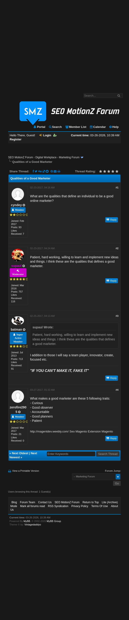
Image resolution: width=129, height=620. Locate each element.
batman (16, 329)
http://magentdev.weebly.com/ (49, 431)
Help (114, 127)
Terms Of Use (99, 506)
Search (55, 127)
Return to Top (91, 502)
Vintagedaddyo (32, 524)
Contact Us (45, 502)
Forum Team (27, 502)
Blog (14, 502)
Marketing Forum (69, 157)
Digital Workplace (45, 157)
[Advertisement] (42, 44)
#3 (117, 316)
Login (45, 135)
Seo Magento (78, 431)
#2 (117, 248)
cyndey (16, 205)
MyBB (27, 521)
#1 (117, 187)
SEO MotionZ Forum (20, 157)
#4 (117, 389)
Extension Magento (100, 431)
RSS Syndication (58, 506)
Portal (39, 127)
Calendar (97, 127)
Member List (75, 127)
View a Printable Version (25, 470)
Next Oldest (20, 453)
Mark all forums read (32, 506)
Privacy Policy (79, 506)
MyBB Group (54, 521)
